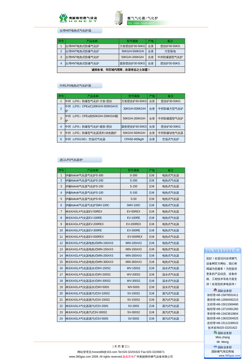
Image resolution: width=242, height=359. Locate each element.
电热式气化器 (170, 175)
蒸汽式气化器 (170, 293)
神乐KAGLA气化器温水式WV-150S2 (88, 268)
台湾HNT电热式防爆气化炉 (82, 46)
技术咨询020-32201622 (222, 327)
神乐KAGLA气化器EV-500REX (85, 236)
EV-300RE (133, 230)
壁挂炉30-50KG (170, 46)
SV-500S (133, 318)
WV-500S (134, 287)
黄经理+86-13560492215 (222, 299)
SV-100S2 (133, 293)
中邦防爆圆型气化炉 (170, 57)
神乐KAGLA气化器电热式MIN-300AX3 (89, 262)
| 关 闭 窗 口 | (121, 346)
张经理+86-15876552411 (222, 295)
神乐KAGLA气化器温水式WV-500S (87, 287)
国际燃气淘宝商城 (222, 351)
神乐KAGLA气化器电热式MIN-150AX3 (89, 249)
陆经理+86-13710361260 (222, 309)
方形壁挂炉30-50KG (132, 46)
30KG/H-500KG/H (134, 108)
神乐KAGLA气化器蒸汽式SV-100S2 (88, 293)
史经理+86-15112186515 (222, 323)
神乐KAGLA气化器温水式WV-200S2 (88, 274)
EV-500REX (133, 236)
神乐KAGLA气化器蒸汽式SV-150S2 (88, 299)
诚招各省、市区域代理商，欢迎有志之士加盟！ (121, 69)
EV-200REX (133, 224)
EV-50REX (133, 211)
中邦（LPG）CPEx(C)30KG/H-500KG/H (90, 106)
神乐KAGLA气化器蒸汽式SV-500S (87, 318)
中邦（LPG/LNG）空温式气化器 (85, 139)
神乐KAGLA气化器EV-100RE (84, 218)
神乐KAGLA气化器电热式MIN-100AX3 (89, 243)
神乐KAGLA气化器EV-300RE (84, 230)
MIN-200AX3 (134, 255)
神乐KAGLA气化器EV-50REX (84, 211)
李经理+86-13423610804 (222, 313)
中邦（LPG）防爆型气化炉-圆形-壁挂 (88, 126)
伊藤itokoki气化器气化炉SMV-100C (87, 205)
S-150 (133, 186)
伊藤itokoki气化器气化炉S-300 (84, 175)
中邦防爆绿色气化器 (170, 133)
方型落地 (170, 51)
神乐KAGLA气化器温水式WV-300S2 (88, 280)
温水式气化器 (170, 268)
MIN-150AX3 (134, 249)
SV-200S (133, 306)
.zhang (223, 337)
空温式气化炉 (170, 139)
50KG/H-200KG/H (132, 57)
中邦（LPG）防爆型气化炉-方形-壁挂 (88, 101)
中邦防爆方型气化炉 (170, 108)
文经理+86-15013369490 (222, 304)
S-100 (133, 192)
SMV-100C (133, 205)
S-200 (133, 180)
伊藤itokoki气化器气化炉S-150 (84, 186)
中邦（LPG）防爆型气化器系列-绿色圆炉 (91, 133)
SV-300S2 (133, 312)
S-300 (133, 175)
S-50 (133, 199)
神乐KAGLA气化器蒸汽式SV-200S (87, 306)
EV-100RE (133, 218)
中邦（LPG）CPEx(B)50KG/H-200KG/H (90, 116)
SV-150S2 (133, 299)
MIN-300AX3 (134, 262)
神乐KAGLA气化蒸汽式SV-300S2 (86, 312)
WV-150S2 (133, 268)
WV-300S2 (133, 280)
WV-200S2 (133, 274)
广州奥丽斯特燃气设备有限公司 (153, 356)
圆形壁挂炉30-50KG (132, 63)
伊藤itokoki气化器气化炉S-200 (84, 180)
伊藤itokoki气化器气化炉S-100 (84, 192)
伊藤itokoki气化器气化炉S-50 (84, 199)
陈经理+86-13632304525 (222, 318)
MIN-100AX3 (134, 243)
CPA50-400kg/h (134, 139)
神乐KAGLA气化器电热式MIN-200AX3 (89, 255)
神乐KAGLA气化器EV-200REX (85, 224)
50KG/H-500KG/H (132, 51)
